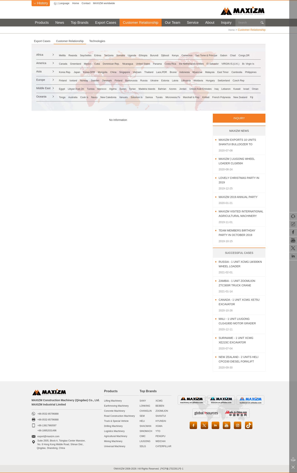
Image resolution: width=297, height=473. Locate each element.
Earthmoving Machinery (116, 405)
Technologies (143, 40)
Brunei (225, 71)
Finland (76, 80)
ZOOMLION (162, 410)
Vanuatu (158, 96)
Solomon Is (176, 96)
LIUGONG (145, 441)
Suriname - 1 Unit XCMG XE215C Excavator (238, 340)
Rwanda (90, 55)
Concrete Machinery (114, 410)
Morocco (128, 88)
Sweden (121, 80)
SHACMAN (145, 426)
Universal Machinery (114, 446)
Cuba (123, 63)
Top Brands (79, 23)
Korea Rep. (79, 71)
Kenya (230, 55)
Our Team (172, 23)
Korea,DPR (111, 71)
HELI (142, 420)
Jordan (238, 88)
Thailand (192, 71)
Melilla (76, 55)
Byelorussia (170, 80)
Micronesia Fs (224, 96)
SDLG (143, 446)
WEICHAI (160, 441)
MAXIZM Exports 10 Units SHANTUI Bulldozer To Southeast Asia (240, 142)
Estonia (215, 80)
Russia (186, 80)
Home (76, 3)
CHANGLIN (146, 410)
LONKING (145, 405)
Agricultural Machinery (115, 436)
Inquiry (226, 23)
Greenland (93, 63)
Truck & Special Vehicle (116, 420)
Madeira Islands (190, 88)
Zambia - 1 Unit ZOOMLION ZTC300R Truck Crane (239, 283)
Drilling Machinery (113, 426)
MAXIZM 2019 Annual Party (241, 197)
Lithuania (244, 80)
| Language (64, 3)
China (144, 71)
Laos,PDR (209, 71)
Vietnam (176, 71)
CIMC (143, 436)
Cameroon (245, 55)
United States (183, 63)
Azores (224, 88)
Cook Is (105, 96)
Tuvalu (206, 96)
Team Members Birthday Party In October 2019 (239, 232)
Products (42, 23)
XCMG (159, 400)
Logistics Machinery (114, 431)
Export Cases (105, 23)
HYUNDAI (161, 420)
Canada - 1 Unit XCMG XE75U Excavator (236, 302)
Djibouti (215, 55)
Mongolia (129, 71)
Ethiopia (186, 55)
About (209, 23)
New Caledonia (138, 96)
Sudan (157, 88)
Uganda (170, 55)
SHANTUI (161, 415)
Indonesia (241, 71)
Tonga (75, 96)
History (41, 3)
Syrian (171, 88)
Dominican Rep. (141, 63)
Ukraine (201, 80)
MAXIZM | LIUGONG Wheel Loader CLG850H (239, 161)
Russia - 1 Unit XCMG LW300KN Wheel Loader (238, 264)
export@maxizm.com (48, 436)
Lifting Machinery (113, 400)
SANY (143, 400)
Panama (202, 63)
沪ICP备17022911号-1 (171, 468)
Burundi (200, 55)
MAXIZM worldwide (105, 3)
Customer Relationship (140, 23)
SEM (142, 415)
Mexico (109, 63)
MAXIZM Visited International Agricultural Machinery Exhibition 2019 (240, 214)
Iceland (91, 80)
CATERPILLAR (163, 446)
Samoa (192, 96)
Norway (105, 80)
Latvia (229, 80)
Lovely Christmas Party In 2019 (240, 180)
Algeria (143, 88)
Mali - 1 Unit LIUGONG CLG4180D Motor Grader (240, 321)
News (59, 23)
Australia (90, 96)
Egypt (75, 88)
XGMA (159, 426)
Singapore (159, 71)
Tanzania (138, 55)
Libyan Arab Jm (94, 88)
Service (193, 23)
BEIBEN (160, 405)
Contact (87, 3)
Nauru (120, 96)
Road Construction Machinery (119, 415)
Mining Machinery (113, 441)
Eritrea (124, 55)
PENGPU (160, 436)
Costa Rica (219, 63)
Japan (95, 71)
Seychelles (107, 55)
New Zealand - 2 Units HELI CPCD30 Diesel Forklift (237, 359)
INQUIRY (239, 118)
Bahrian (210, 88)
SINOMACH (146, 431)
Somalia (155, 55)
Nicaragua (163, 63)
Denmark (136, 80)
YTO (158, 431)
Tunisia (113, 88)
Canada (76, 63)
